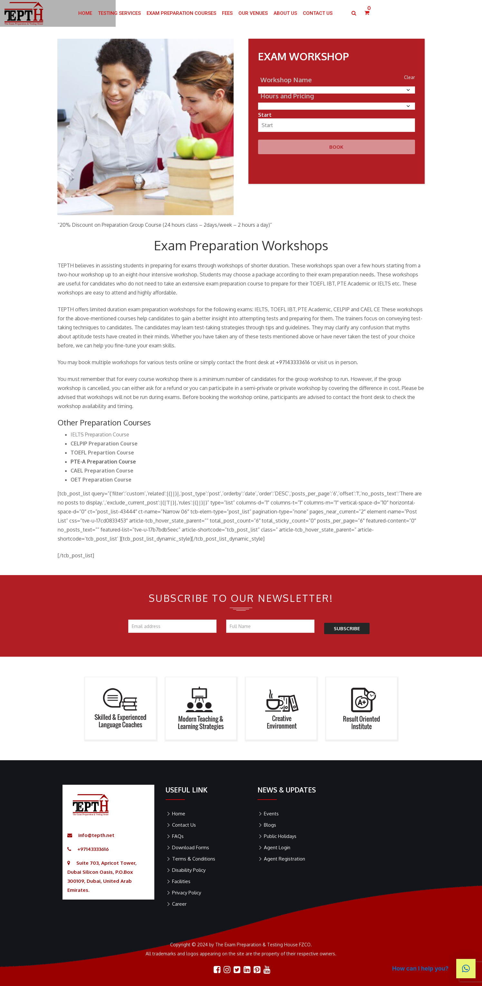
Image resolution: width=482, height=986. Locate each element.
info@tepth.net (96, 835)
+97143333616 (93, 849)
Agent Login (277, 847)
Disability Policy (189, 870)
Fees (279, 13)
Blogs (270, 825)
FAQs (178, 836)
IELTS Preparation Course (100, 434)
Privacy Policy (186, 893)
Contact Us (184, 825)
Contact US (370, 13)
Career (179, 904)
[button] (466, 968)
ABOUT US (337, 13)
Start (265, 115)
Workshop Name (286, 79)
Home (178, 814)
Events (271, 814)
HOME (137, 13)
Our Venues (305, 13)
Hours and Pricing (287, 96)
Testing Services (171, 13)
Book (336, 147)
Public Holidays (280, 836)
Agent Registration (284, 859)
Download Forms (190, 847)
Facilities (181, 881)
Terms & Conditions (193, 859)
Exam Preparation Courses (233, 13)
